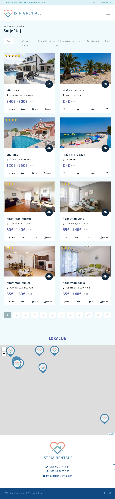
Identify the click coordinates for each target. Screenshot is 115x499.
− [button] (4, 354)
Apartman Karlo (74, 282)
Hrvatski (106, 2)
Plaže (108, 41)
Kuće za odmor (24, 43)
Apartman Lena (73, 218)
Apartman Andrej (19, 218)
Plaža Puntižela (73, 90)
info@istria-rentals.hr (35, 2)
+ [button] (4, 349)
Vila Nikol (13, 154)
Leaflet (111, 434)
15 (98, 314)
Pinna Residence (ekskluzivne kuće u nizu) (59, 43)
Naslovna (8, 26)
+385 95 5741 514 (13, 2)
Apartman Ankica (19, 282)
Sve (9, 41)
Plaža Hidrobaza (74, 154)
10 (88, 314)
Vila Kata (13, 90)
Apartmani (93, 41)
